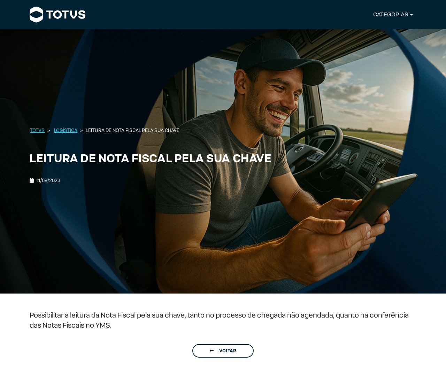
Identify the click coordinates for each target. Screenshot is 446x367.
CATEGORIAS (390, 14)
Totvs (37, 130)
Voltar (223, 350)
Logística (65, 130)
